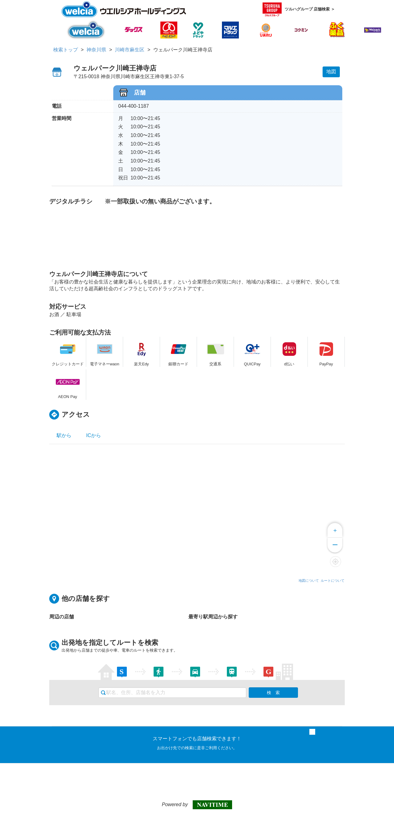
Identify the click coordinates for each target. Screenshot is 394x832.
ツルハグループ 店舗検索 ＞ (299, 9)
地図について (309, 580)
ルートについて (332, 580)
